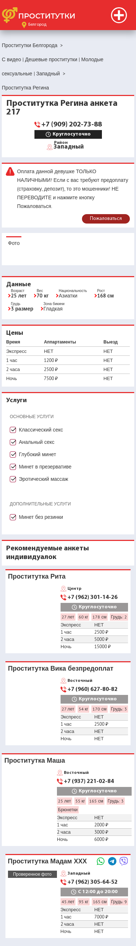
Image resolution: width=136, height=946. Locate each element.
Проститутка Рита (37, 576)
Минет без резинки (41, 517)
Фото (14, 243)
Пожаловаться (106, 218)
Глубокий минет (37, 454)
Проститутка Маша (34, 760)
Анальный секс (36, 442)
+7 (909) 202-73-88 (71, 124)
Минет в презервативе (45, 466)
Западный (69, 146)
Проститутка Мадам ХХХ (47, 861)
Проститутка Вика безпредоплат (61, 668)
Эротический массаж (43, 479)
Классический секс (41, 429)
